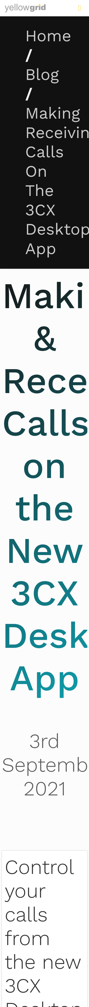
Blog (42, 74)
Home (48, 35)
